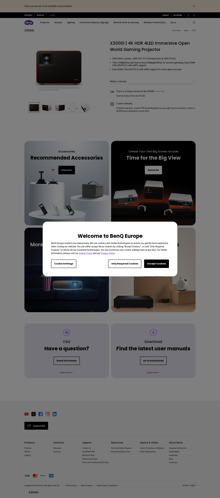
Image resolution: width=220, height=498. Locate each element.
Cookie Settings (63, 263)
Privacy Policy (108, 253)
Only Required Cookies (124, 263)
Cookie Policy (85, 253)
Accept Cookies (156, 263)
